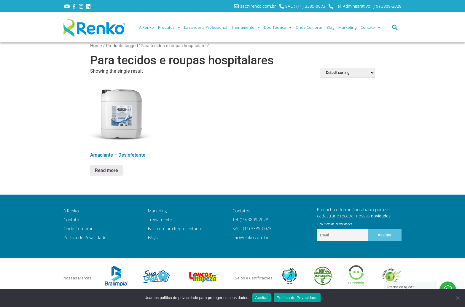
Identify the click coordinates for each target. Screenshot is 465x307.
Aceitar (261, 297)
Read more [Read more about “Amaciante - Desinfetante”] (106, 170)
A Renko (146, 27)
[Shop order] (347, 73)
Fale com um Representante (175, 228)
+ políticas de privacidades (334, 224)
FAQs (153, 237)
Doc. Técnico (278, 27)
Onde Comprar (309, 27)
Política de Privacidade (84, 237)
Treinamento (245, 27)
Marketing (347, 27)
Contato (370, 27)
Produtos (169, 27)
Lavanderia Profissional (205, 27)
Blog (330, 27)
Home (96, 45)
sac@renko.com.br (250, 237)
